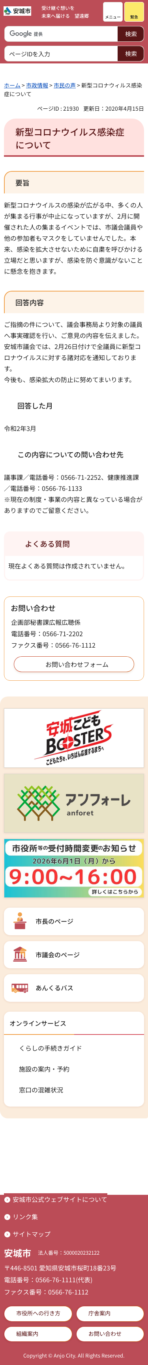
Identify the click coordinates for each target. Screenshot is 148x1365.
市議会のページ (58, 954)
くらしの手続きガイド (50, 1048)
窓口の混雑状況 (41, 1089)
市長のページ (54, 921)
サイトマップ (32, 1234)
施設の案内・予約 (44, 1068)
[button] (113, 12)
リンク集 (25, 1216)
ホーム (12, 85)
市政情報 (37, 85)
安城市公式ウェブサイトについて (60, 1199)
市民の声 (65, 85)
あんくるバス (54, 987)
